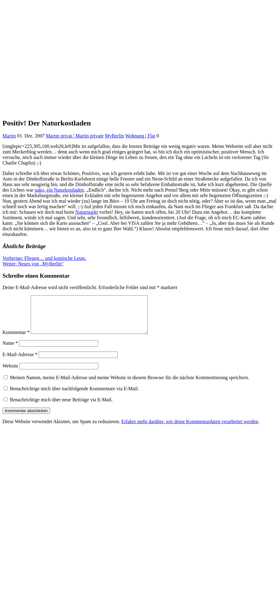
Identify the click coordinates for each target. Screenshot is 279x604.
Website (10, 373)
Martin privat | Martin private (75, 135)
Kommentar (15, 339)
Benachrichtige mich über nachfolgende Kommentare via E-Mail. (74, 396)
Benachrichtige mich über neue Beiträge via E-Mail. (61, 407)
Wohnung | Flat (140, 135)
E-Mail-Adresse (19, 361)
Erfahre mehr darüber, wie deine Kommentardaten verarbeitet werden (189, 428)
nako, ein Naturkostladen (59, 190)
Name (10, 350)
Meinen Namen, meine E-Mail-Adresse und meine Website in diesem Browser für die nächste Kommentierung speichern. (129, 384)
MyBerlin (114, 135)
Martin (9, 135)
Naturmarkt (86, 212)
